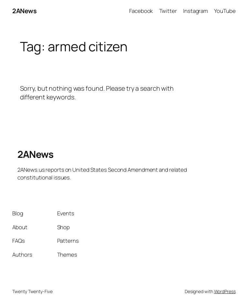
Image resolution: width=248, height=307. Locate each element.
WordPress (225, 291)
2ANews (24, 10)
